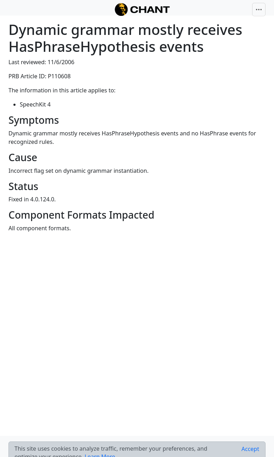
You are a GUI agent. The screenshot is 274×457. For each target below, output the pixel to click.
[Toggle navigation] (259, 9)
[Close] (250, 449)
